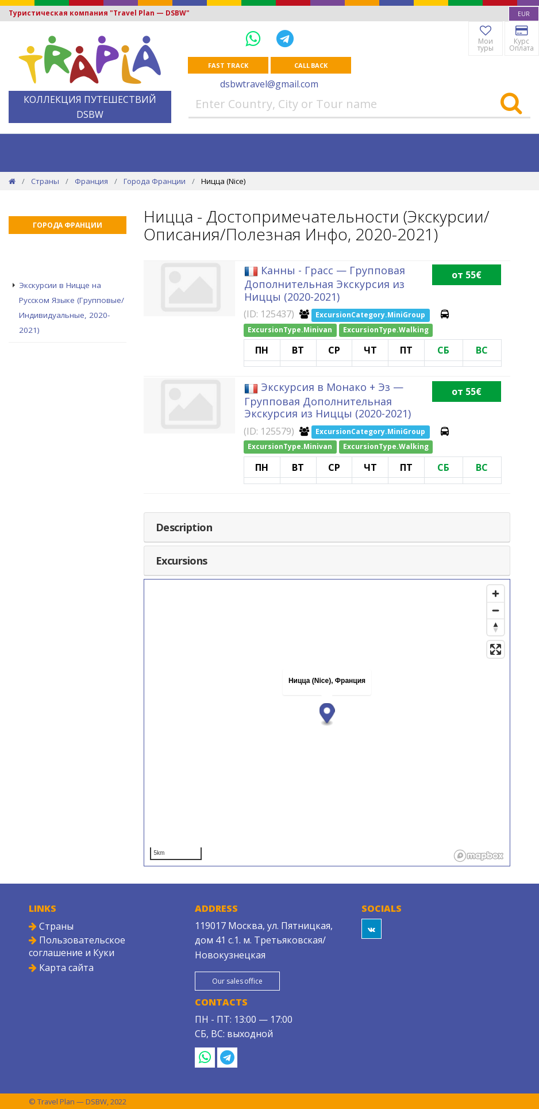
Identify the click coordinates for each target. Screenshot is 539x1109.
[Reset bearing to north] (495, 627)
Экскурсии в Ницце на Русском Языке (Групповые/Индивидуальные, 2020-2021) (71, 307)
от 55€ (466, 274)
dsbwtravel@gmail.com (269, 84)
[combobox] (524, 13)
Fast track (228, 65)
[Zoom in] (495, 593)
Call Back (311, 65)
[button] (326, 714)
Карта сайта (61, 967)
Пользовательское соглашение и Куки (77, 946)
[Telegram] (285, 38)
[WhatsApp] (255, 38)
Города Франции (155, 181)
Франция (91, 181)
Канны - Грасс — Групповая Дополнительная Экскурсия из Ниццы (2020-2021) (324, 283)
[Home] (12, 181)
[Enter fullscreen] (495, 649)
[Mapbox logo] (478, 855)
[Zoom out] (495, 610)
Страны (45, 181)
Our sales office (237, 981)
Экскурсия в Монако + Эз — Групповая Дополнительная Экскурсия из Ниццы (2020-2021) (327, 400)
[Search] (511, 104)
